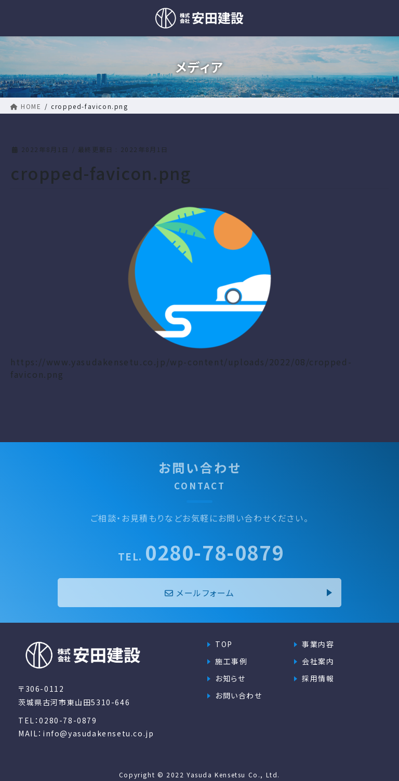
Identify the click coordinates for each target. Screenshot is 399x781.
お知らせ (230, 678)
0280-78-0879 (201, 552)
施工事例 (231, 661)
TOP (224, 644)
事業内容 (318, 644)
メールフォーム (200, 592)
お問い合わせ (238, 695)
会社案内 (318, 661)
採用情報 (318, 678)
